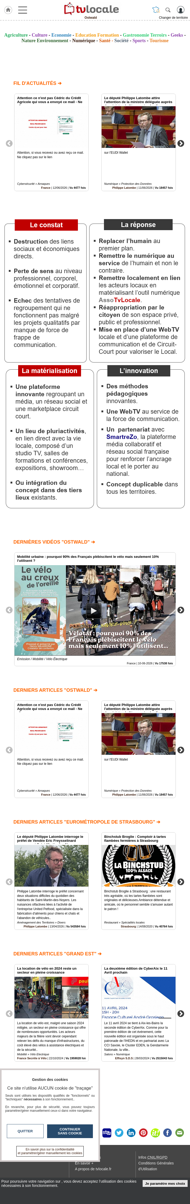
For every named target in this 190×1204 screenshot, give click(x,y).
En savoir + (84, 1163)
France (45, 187)
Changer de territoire (173, 18)
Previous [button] (9, 143)
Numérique (83, 40)
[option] (51, 142)
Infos (152, 1157)
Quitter (25, 1131)
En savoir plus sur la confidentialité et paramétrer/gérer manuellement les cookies (50, 1151)
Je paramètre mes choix (165, 1184)
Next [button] (181, 143)
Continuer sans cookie (70, 1131)
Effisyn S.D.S (124, 1058)
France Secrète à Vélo (32, 1058)
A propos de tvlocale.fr (93, 1169)
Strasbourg (128, 926)
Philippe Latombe (124, 187)
